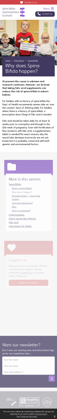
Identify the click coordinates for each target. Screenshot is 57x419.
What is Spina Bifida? (22, 190)
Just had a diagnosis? (22, 204)
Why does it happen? (22, 193)
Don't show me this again (27, 416)
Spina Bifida (33, 60)
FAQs (14, 208)
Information (19, 60)
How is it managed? (21, 212)
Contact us (47, 13)
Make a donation (28, 284)
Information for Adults (20, 227)
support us (27, 274)
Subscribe (52, 380)
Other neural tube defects (22, 220)
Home (7, 60)
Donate (31, 2)
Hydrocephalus (16, 216)
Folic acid (13, 224)
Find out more (40, 414)
